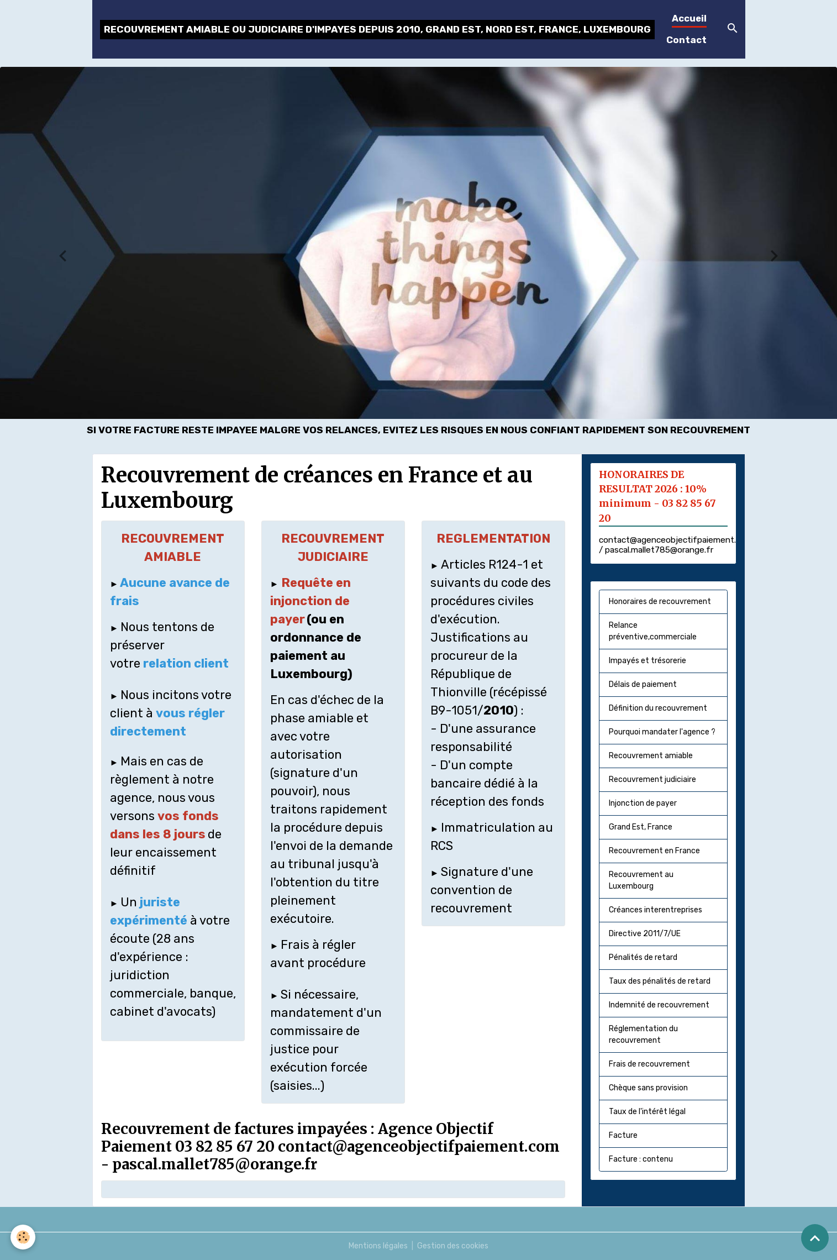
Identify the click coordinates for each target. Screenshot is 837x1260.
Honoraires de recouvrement (660, 601)
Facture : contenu (641, 1159)
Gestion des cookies (452, 1246)
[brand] (377, 29)
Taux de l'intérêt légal (647, 1111)
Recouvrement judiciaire (652, 779)
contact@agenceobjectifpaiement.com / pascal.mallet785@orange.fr (675, 545)
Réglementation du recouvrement (643, 1034)
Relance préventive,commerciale (653, 631)
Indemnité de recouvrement (659, 1005)
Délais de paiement (643, 684)
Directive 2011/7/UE (645, 933)
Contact (686, 39)
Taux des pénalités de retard (659, 981)
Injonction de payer (643, 803)
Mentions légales (378, 1246)
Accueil (689, 18)
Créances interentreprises (655, 910)
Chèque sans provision (648, 1088)
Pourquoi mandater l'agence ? (662, 732)
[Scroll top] (815, 1238)
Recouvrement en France (654, 850)
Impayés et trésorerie (647, 660)
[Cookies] (23, 1237)
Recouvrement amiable (651, 755)
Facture (623, 1135)
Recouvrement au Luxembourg (641, 880)
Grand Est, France (640, 827)
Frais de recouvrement (649, 1064)
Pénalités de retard (643, 957)
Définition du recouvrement (658, 708)
